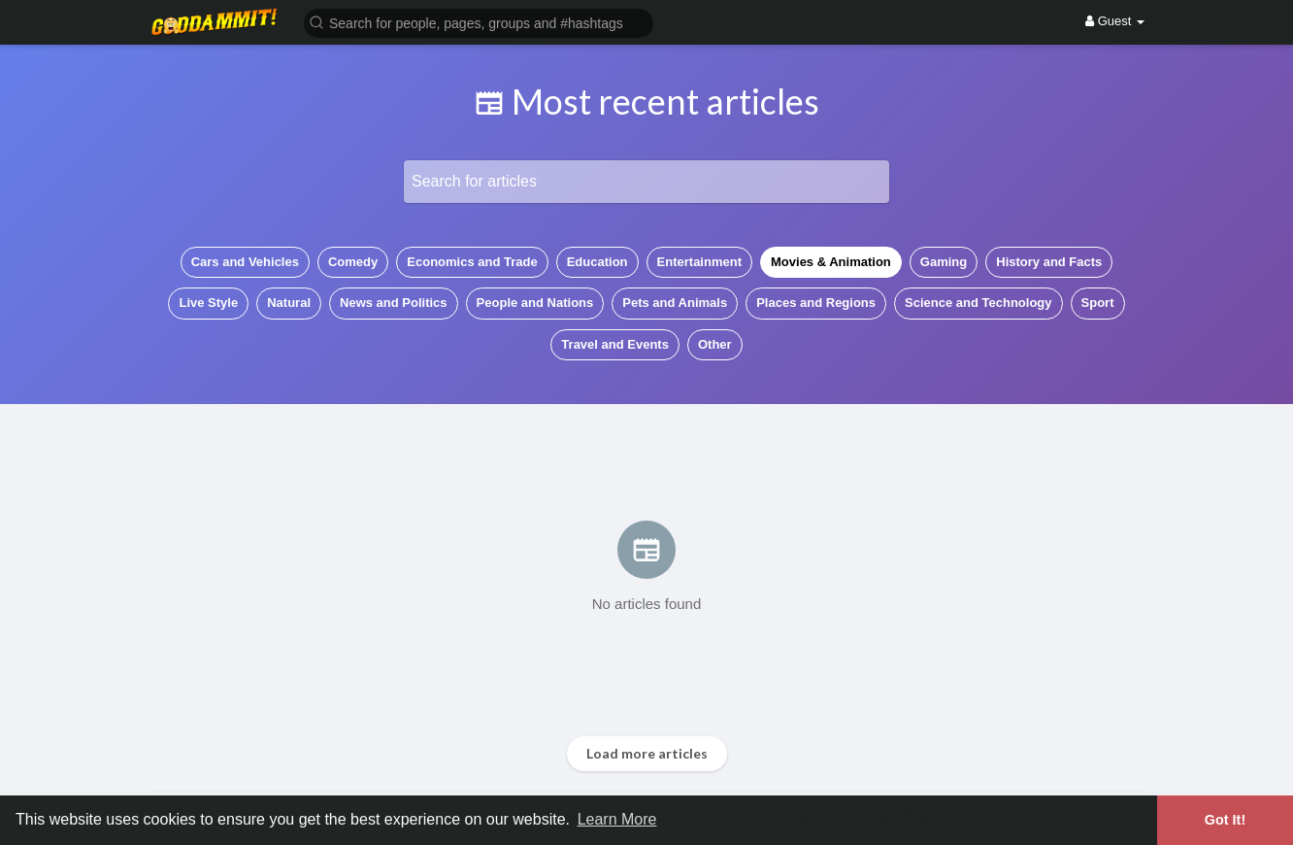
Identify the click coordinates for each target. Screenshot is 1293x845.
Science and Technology (978, 302)
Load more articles (647, 753)
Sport (1097, 302)
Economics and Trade (472, 261)
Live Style (208, 302)
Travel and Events (615, 344)
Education (597, 261)
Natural (289, 302)
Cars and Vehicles (245, 261)
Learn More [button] (617, 819)
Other (715, 344)
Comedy (353, 261)
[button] (478, 22)
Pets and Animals (674, 302)
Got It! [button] (1225, 820)
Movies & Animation (831, 261)
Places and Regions (816, 302)
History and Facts (1049, 261)
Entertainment (699, 261)
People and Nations (535, 302)
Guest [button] (1114, 21)
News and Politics (394, 302)
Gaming (943, 261)
